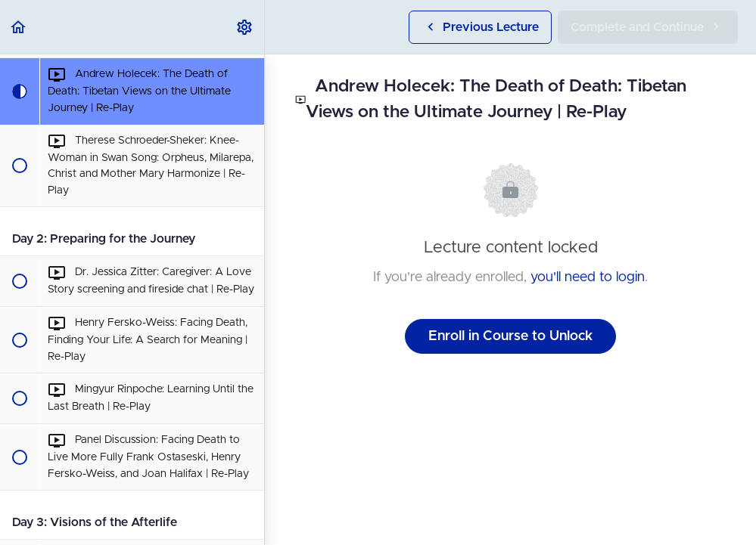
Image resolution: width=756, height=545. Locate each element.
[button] (19, 27)
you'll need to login (587, 277)
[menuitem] (245, 27)
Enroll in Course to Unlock (510, 336)
